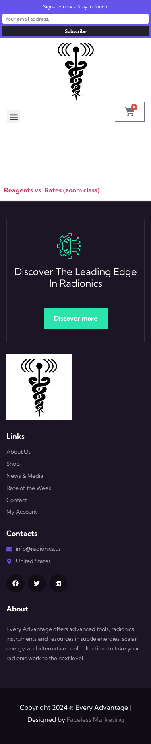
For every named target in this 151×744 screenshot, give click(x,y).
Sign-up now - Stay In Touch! (75, 7)
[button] (13, 116)
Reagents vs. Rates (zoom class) (51, 190)
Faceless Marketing (95, 719)
